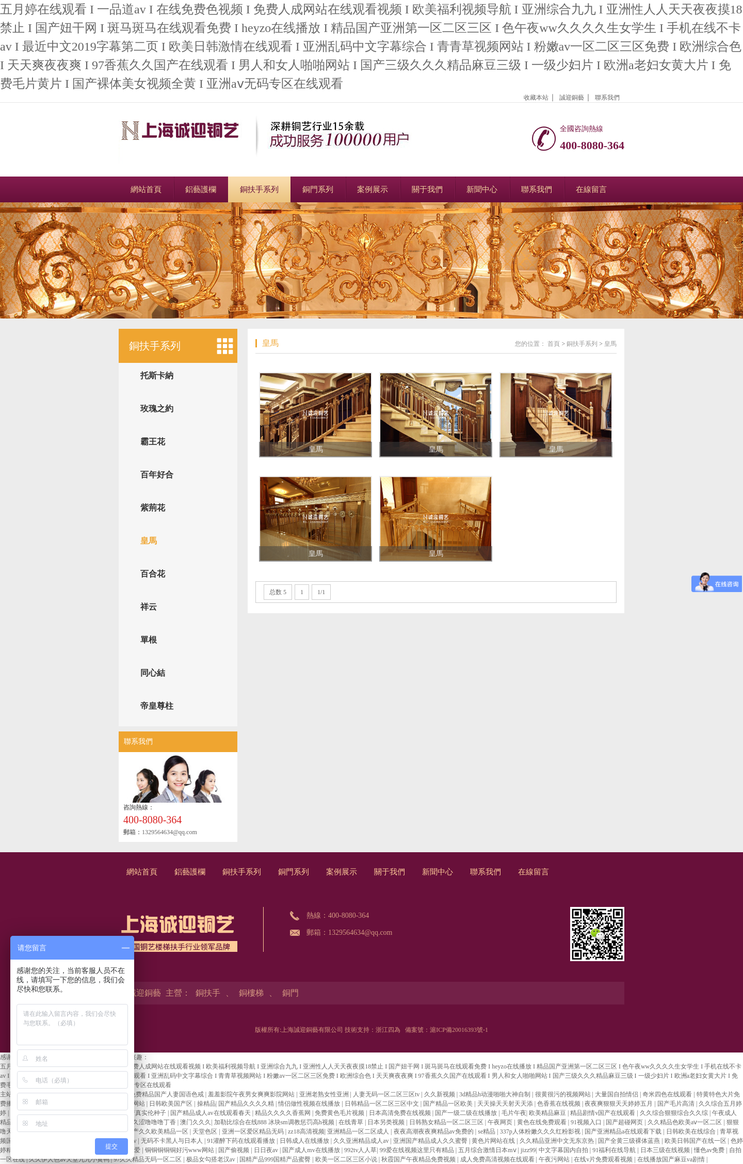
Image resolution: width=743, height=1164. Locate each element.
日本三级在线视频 (665, 1150)
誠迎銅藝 (571, 97)
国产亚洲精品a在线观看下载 (624, 1131)
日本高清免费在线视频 (400, 1113)
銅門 (290, 992)
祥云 (148, 606)
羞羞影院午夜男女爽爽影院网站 (252, 1094)
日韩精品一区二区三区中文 (383, 1103)
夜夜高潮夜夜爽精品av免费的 (434, 1131)
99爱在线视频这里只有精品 (418, 1150)
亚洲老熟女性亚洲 (324, 1094)
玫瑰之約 (156, 408)
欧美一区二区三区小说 (347, 1159)
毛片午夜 (514, 1113)
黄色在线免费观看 (542, 1122)
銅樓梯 (251, 992)
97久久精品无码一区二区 (148, 1159)
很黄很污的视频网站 (563, 1094)
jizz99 (528, 1150)
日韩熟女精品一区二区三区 (447, 1122)
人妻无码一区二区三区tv (387, 1094)
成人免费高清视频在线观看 (498, 1159)
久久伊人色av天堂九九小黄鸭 (69, 1159)
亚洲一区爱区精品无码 (253, 1131)
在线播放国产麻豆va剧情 (671, 1159)
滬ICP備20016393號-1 (459, 1029)
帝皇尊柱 (156, 705)
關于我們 (427, 189)
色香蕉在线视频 (559, 1103)
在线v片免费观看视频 (604, 1159)
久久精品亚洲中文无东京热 (557, 1140)
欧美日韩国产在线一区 (696, 1140)
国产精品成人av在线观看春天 (211, 1113)
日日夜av (267, 1150)
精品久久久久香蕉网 (283, 1113)
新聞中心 (481, 189)
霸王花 (152, 441)
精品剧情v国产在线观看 (603, 1113)
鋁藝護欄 (200, 189)
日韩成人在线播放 (305, 1140)
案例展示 (372, 189)
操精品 (206, 1103)
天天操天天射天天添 (506, 1103)
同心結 (152, 672)
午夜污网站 (555, 1159)
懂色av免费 (710, 1150)
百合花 (152, 573)
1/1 (321, 592)
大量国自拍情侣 (617, 1094)
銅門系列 (317, 189)
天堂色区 (205, 1131)
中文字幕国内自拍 (564, 1150)
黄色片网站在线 (494, 1140)
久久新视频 (440, 1094)
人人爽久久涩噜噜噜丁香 (142, 1122)
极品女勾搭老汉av (211, 1159)
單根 (148, 639)
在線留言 (591, 189)
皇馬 (148, 540)
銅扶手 (208, 992)
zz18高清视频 (306, 1131)
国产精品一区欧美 (448, 1103)
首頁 (553, 343)
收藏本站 (536, 97)
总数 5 (277, 592)
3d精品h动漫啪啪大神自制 (495, 1094)
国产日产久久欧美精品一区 (152, 1131)
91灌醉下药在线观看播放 (242, 1140)
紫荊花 (152, 507)
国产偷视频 (234, 1150)
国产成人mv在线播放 (311, 1150)
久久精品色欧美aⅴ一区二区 (685, 1122)
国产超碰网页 (625, 1122)
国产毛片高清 (676, 1103)
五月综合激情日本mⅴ (488, 1150)
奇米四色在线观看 (667, 1094)
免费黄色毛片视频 (340, 1113)
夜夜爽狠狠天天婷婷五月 (619, 1103)
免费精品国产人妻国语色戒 (167, 1094)
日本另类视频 (386, 1122)
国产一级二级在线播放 (466, 1113)
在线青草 (351, 1122)
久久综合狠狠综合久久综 (674, 1113)
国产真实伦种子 (145, 1113)
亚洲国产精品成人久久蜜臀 (431, 1140)
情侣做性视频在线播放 (310, 1103)
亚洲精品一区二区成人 (359, 1131)
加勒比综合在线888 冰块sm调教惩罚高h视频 (275, 1122)
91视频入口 (587, 1122)
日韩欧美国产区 (171, 1103)
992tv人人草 (360, 1150)
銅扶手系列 (259, 189)
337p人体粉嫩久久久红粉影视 (541, 1131)
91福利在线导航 (614, 1150)
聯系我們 (607, 97)
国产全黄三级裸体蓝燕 (629, 1140)
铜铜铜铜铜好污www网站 (180, 1150)
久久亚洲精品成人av (361, 1140)
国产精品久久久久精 (247, 1103)
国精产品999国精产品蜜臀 (275, 1159)
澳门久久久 (195, 1122)
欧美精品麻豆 (548, 1113)
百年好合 (156, 474)
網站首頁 (146, 189)
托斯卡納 (156, 375)
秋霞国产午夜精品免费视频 (419, 1159)
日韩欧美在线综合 (691, 1131)
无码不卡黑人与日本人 (172, 1140)
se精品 (487, 1131)
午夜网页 (501, 1122)
